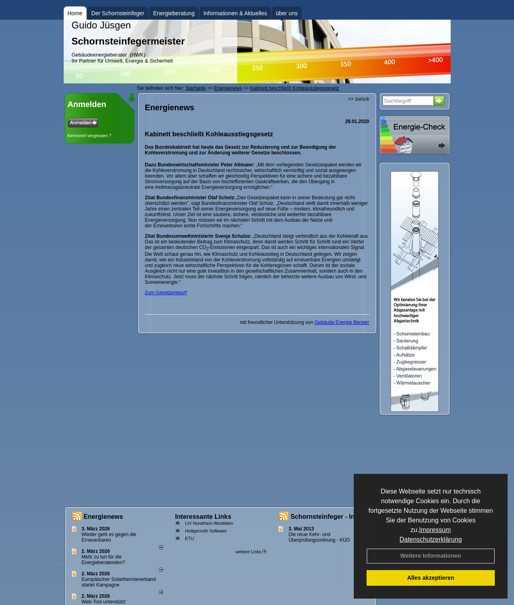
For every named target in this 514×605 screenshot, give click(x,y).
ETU (189, 538)
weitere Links (251, 551)
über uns (286, 13)
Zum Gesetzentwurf (166, 292)
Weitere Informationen (430, 555)
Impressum (435, 529)
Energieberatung (174, 13)
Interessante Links (203, 516)
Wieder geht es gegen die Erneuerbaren (109, 537)
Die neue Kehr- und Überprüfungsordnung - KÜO (319, 537)
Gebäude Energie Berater (341, 322)
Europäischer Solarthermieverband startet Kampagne (119, 582)
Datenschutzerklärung (430, 539)
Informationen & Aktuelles (235, 13)
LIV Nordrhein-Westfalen (209, 523)
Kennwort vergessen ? (89, 135)
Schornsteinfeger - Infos (327, 516)
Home (75, 13)
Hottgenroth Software (206, 530)
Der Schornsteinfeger (117, 13)
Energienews (103, 516)
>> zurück (358, 99)
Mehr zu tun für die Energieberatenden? (103, 559)
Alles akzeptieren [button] (430, 578)
